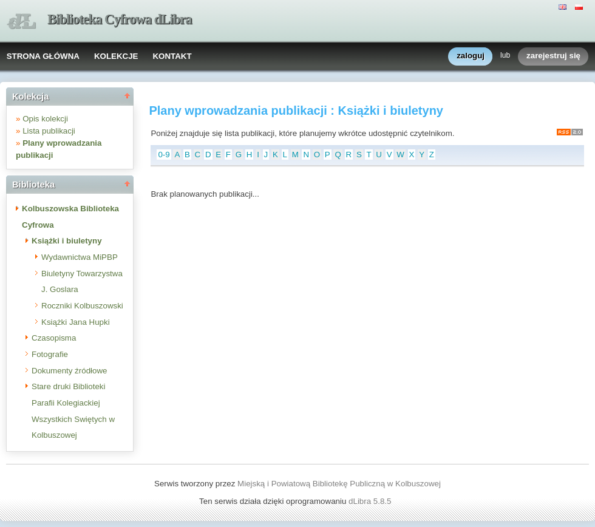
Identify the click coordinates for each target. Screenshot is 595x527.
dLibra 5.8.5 (370, 501)
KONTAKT (171, 56)
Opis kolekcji (45, 118)
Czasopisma (54, 337)
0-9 (163, 154)
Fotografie (50, 354)
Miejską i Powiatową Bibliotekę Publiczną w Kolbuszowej (339, 483)
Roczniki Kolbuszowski (82, 305)
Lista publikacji (48, 130)
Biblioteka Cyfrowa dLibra (119, 19)
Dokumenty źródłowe (69, 370)
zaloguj (470, 56)
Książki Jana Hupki (75, 322)
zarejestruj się (553, 56)
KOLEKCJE (116, 56)
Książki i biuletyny (67, 240)
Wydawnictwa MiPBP (79, 257)
